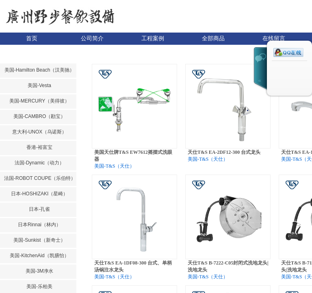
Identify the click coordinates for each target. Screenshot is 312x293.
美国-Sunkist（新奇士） (39, 240)
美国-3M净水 (40, 271)
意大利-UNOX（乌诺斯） (39, 132)
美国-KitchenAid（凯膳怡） (39, 255)
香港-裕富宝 (39, 147)
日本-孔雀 (39, 209)
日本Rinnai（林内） (39, 224)
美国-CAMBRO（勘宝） (39, 116)
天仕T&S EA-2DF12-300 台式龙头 (224, 152)
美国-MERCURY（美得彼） (39, 101)
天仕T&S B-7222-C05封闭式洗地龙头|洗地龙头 (228, 266)
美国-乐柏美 (39, 286)
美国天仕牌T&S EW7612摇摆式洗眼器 (133, 155)
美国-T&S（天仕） (114, 166)
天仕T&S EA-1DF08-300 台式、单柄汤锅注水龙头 (133, 266)
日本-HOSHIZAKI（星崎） (39, 194)
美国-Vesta (39, 85)
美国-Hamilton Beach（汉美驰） (39, 70)
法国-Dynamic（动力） (40, 163)
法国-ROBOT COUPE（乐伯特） (39, 178)
